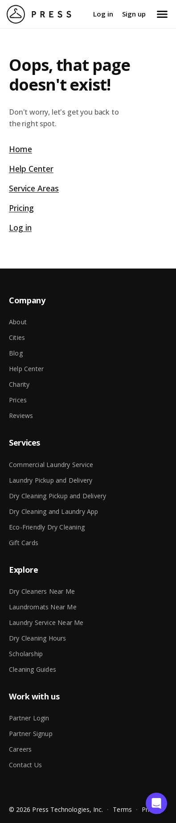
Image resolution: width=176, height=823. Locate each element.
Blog (16, 353)
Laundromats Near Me (43, 607)
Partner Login (29, 718)
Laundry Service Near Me (46, 622)
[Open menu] (162, 14)
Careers (20, 749)
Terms (122, 809)
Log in (103, 13)
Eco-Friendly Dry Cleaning (47, 527)
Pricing (21, 208)
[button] (156, 803)
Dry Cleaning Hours (37, 638)
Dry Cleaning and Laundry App (53, 511)
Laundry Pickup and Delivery (50, 480)
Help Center (31, 168)
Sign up (134, 13)
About (18, 322)
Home (20, 149)
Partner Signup (31, 733)
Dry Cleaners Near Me (42, 591)
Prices (18, 400)
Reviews (21, 415)
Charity (19, 384)
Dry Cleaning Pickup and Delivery (57, 496)
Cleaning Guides (32, 669)
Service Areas (34, 188)
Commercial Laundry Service (51, 464)
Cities (17, 337)
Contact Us (25, 765)
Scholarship (26, 653)
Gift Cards (23, 542)
